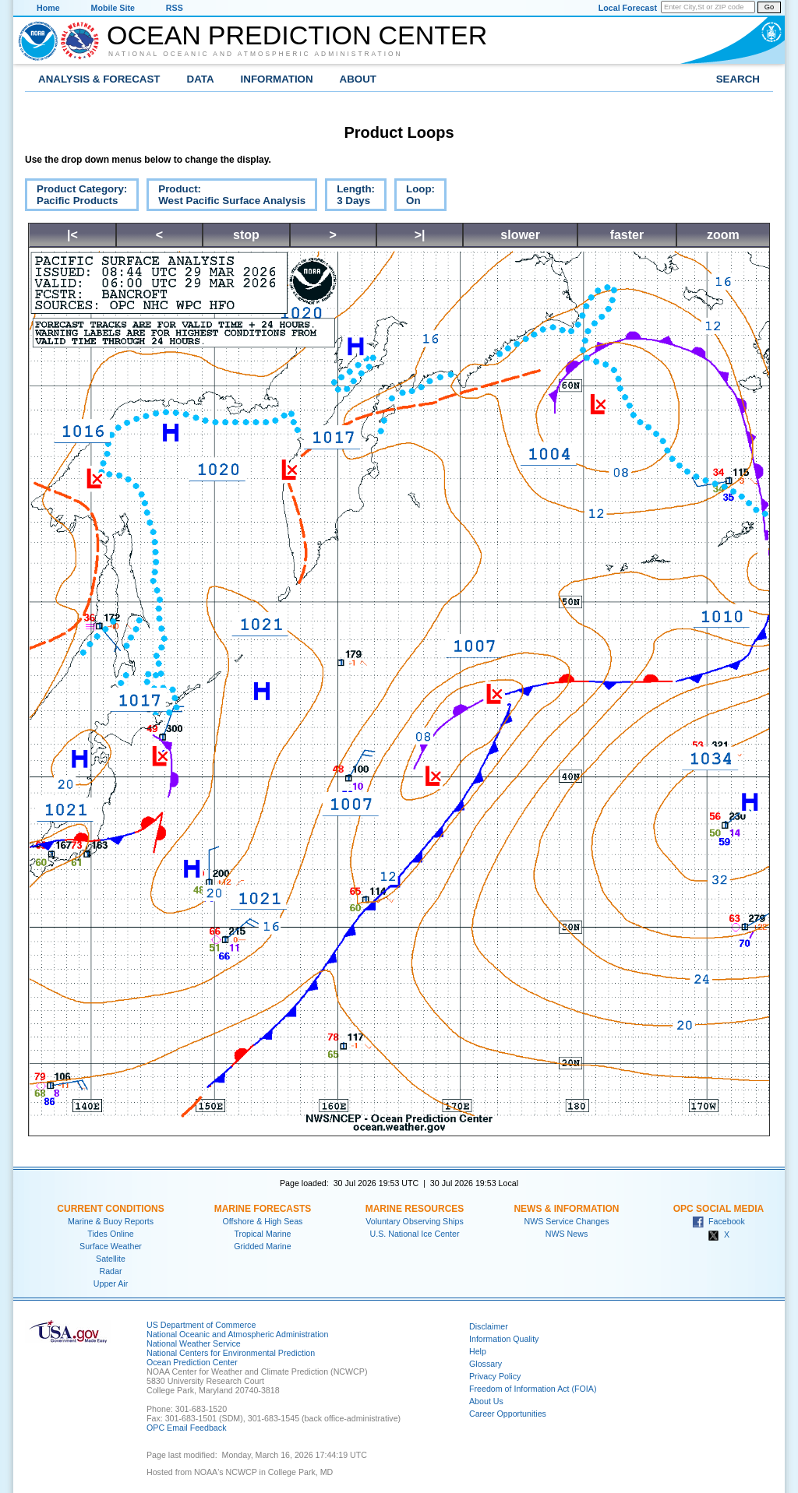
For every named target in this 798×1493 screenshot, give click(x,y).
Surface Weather (110, 1246)
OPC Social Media (718, 1208)
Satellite (110, 1258)
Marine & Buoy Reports (111, 1221)
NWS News (567, 1233)
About (358, 79)
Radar (110, 1271)
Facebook (718, 1221)
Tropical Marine (262, 1233)
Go (769, 7)
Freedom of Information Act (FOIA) (532, 1388)
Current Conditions (110, 1208)
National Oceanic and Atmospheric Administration (255, 54)
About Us (486, 1401)
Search (738, 79)
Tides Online (110, 1233)
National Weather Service (194, 1343)
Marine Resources (414, 1208)
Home (48, 7)
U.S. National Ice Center (415, 1233)
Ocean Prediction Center (297, 35)
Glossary (485, 1363)
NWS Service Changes (566, 1221)
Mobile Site (113, 7)
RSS (174, 7)
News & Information (566, 1208)
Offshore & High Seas (263, 1221)
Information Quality (503, 1338)
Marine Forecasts (263, 1208)
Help (477, 1351)
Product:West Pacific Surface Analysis (226, 197)
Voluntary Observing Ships (414, 1221)
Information (277, 79)
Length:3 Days (350, 197)
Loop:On (414, 197)
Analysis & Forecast (99, 79)
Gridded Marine (262, 1246)
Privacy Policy (495, 1376)
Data (200, 79)
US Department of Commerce (201, 1324)
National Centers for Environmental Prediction (231, 1352)
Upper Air (111, 1283)
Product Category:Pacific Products (76, 197)
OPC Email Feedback (186, 1427)
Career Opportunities (507, 1413)
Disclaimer (488, 1326)
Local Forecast (627, 7)
